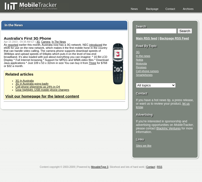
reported (13, 44)
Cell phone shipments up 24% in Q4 (37, 86)
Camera (45, 41)
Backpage (152, 8)
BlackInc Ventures (168, 128)
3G (38, 41)
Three (92, 62)
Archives (188, 8)
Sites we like (143, 145)
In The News (59, 41)
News (134, 8)
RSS (159, 167)
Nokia (139, 59)
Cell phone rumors (147, 71)
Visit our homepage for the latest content (42, 96)
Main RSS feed (146, 38)
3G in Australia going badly (32, 83)
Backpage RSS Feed (174, 38)
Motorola (141, 63)
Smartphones (144, 74)
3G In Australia (24, 80)
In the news (143, 55)
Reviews (141, 67)
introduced (95, 44)
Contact (170, 8)
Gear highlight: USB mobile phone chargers (42, 89)
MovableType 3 (99, 167)
